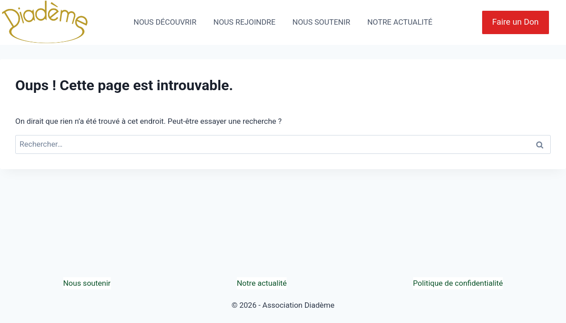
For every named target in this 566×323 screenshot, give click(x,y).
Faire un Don (515, 22)
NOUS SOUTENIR (321, 21)
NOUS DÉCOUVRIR (165, 21)
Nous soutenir (87, 283)
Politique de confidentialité (458, 283)
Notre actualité (262, 283)
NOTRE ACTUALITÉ (399, 21)
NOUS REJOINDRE (244, 21)
